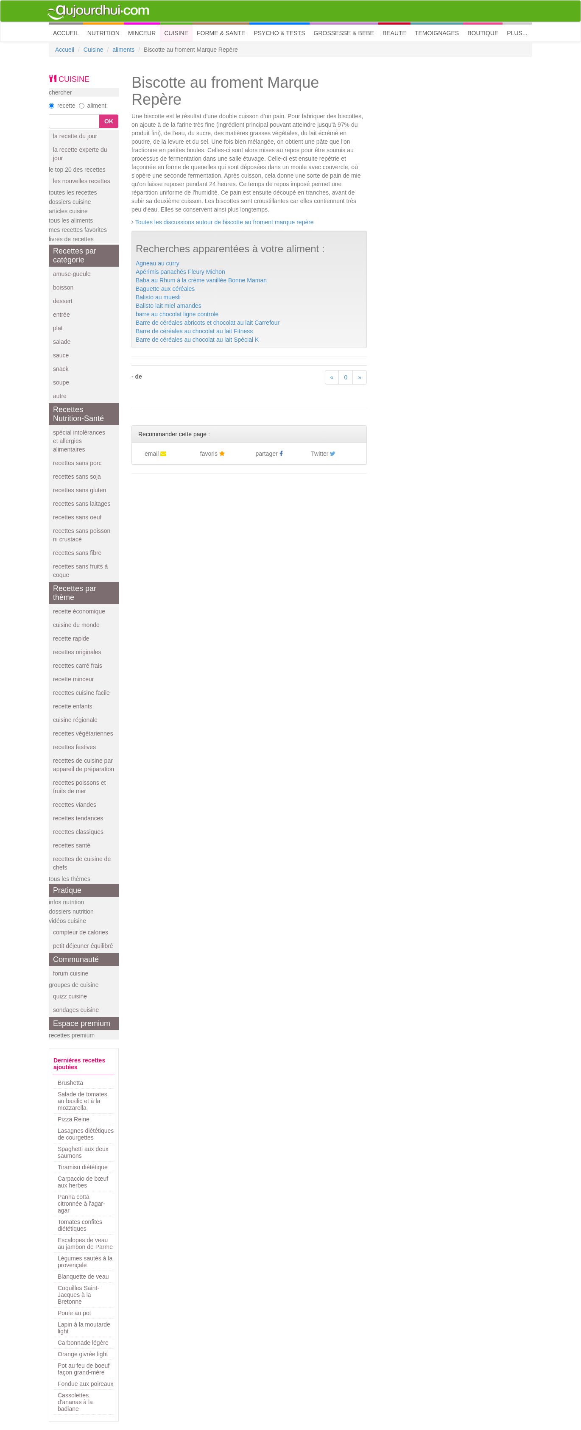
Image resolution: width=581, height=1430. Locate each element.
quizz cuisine (70, 996)
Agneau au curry (157, 263)
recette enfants (72, 706)
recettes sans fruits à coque (80, 570)
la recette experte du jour (80, 154)
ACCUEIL (68, 32)
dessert (63, 301)
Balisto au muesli (158, 297)
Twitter (323, 453)
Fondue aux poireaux (86, 1383)
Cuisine (93, 49)
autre (60, 396)
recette (62, 105)
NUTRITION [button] (103, 33)
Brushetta (70, 1082)
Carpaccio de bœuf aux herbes (83, 1182)
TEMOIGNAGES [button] (437, 33)
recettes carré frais (77, 665)
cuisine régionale (75, 719)
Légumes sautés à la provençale (85, 1261)
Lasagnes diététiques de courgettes (86, 1134)
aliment (92, 105)
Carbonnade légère (83, 1342)
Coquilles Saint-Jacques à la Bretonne (78, 1295)
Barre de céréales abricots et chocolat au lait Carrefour (207, 322)
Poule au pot (74, 1313)
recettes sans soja (77, 476)
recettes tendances (78, 818)
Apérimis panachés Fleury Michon (180, 271)
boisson (63, 287)
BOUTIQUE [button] (482, 33)
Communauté (76, 959)
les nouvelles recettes (81, 181)
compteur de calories (80, 932)
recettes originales (77, 652)
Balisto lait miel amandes (168, 305)
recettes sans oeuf (77, 517)
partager (269, 453)
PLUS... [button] (517, 33)
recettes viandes (74, 804)
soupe (61, 382)
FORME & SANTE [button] (221, 33)
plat (58, 328)
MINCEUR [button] (142, 33)
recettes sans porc (77, 463)
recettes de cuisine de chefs (82, 863)
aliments (123, 49)
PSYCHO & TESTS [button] (279, 33)
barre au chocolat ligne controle (177, 314)
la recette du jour (75, 136)
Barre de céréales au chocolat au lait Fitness (194, 331)
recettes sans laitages (81, 503)
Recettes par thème (74, 593)
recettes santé (71, 845)
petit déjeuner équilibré (83, 945)
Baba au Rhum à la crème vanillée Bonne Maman (201, 280)
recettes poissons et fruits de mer (79, 786)
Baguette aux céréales (165, 288)
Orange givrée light (83, 1354)
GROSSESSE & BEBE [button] (344, 33)
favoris (212, 453)
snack (61, 368)
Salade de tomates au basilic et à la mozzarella (82, 1101)
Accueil (64, 49)
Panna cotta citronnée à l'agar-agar (81, 1203)
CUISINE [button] (176, 33)
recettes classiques (78, 831)
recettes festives (74, 747)
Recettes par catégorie (74, 255)
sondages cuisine (76, 1009)
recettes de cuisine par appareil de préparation (83, 764)
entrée (61, 314)
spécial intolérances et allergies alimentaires (79, 441)
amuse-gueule (72, 273)
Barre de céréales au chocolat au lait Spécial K (197, 339)
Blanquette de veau (83, 1276)
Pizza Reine (73, 1119)
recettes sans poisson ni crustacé (81, 535)
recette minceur (73, 679)
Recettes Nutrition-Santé (78, 414)
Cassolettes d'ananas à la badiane (75, 1402)
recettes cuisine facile (81, 692)
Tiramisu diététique (83, 1167)
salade (61, 341)
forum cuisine (70, 973)
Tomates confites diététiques (80, 1225)
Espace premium (81, 1023)
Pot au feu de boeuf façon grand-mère (83, 1369)
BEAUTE (394, 33)
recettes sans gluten (79, 490)
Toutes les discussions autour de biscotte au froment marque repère (224, 222)
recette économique (79, 611)
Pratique (67, 890)
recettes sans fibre (77, 552)
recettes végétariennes (83, 733)
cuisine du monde (76, 625)
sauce (61, 355)
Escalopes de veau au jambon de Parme (85, 1243)
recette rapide (71, 638)
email (155, 453)
